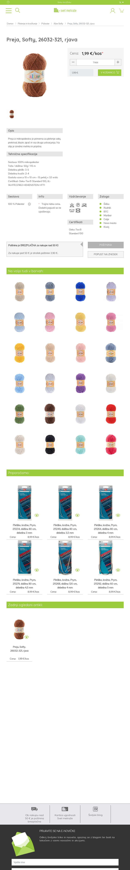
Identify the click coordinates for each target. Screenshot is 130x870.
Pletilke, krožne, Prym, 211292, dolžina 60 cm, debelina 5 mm (105, 583)
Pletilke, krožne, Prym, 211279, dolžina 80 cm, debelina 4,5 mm (24, 583)
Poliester (45, 23)
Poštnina (106, 245)
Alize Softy (58, 23)
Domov (10, 23)
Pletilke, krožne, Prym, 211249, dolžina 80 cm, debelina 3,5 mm (65, 528)
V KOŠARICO (110, 72)
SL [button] (121, 2)
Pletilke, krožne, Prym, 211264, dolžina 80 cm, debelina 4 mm (105, 528)
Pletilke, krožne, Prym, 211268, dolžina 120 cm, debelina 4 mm (65, 583)
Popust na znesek (106, 254)
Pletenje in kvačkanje (27, 23)
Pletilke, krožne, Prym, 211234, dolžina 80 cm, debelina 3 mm (24, 528)
